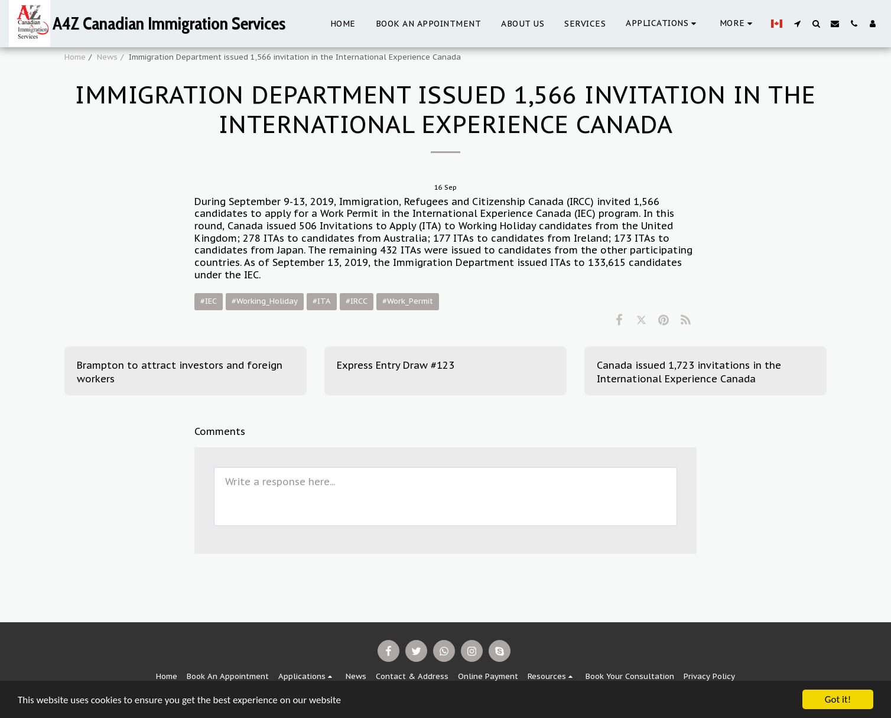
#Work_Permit (407, 301)
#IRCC (357, 301)
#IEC (208, 301)
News (107, 57)
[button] (662, 23)
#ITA (322, 301)
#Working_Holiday (265, 301)
